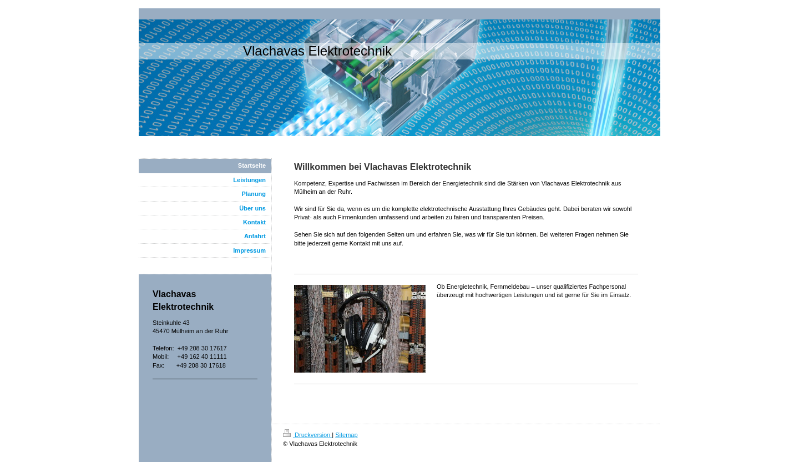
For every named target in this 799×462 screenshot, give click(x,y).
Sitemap (346, 434)
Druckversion (307, 434)
